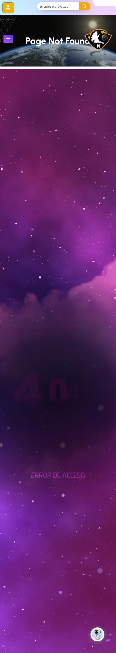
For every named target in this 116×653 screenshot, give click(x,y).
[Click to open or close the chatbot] (97, 638)
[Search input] (58, 6)
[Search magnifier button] (84, 6)
